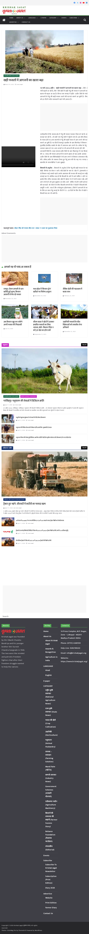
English (48, 675)
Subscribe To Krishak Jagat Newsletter (51, 868)
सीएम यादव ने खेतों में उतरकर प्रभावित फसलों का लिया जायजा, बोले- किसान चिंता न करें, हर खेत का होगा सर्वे (43, 326)
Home (11, 18)
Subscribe (73, 18)
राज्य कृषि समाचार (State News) (11, 76)
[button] (24, 18)
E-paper (43, 18)
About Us (19, 18)
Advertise (13, 22)
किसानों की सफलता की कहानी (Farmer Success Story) (51, 820)
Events (64, 18)
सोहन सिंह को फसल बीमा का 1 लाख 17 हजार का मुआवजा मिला (35, 228)
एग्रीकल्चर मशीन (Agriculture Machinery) (14, 499)
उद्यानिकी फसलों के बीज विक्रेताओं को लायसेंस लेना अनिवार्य (72, 324)
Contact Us (26, 22)
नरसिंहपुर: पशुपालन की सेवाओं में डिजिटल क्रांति (23, 401)
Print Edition (51, 902)
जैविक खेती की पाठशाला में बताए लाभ (72, 290)
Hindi (47, 670)
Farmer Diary (51, 907)
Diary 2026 (50, 887)
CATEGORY (52, 18)
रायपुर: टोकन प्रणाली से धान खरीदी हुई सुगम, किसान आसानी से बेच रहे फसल (13, 291)
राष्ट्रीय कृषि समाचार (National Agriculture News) (50, 697)
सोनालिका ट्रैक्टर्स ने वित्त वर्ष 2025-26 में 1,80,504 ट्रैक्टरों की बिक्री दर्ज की (33, 540)
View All (84, 345)
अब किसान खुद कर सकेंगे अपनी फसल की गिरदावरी (13, 323)
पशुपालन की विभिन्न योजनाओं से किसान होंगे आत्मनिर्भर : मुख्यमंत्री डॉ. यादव (34, 427)
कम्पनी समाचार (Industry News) (50, 778)
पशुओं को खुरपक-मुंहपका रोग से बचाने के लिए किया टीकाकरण (30, 417)
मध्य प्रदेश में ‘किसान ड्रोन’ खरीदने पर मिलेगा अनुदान (42, 290)
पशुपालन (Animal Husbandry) (28, 396)
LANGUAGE (32, 18)
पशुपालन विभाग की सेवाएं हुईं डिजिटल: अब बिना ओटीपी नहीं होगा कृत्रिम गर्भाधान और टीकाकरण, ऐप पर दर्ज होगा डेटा (43, 437)
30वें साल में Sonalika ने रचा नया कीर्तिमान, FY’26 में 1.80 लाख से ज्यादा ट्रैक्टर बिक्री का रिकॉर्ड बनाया (40, 520)
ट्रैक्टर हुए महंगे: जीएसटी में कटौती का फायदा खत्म (24, 504)
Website (49, 897)
